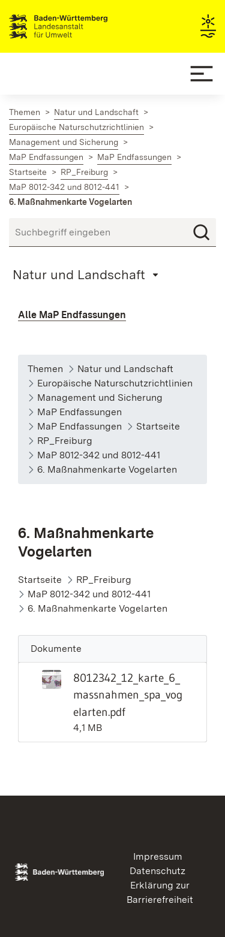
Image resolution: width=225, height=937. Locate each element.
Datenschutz (157, 870)
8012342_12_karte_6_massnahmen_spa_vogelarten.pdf (127, 695)
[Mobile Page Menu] (87, 274)
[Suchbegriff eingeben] (112, 232)
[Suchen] (201, 232)
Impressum (157, 856)
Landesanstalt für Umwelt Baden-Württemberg (79, 26)
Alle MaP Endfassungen (72, 315)
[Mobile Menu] (201, 73)
